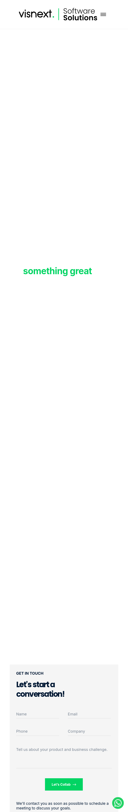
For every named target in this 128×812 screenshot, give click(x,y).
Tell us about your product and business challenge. (62, 749)
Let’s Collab (64, 784)
